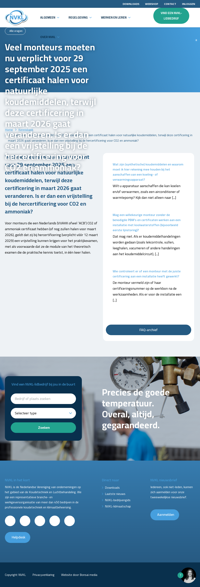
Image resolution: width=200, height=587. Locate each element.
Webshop (151, 3)
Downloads (131, 3)
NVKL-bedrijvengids (117, 500)
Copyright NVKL (15, 575)
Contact (170, 3)
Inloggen (188, 3)
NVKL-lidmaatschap (118, 506)
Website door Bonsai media (79, 575)
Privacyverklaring (43, 575)
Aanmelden (165, 514)
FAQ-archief (148, 330)
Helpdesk (18, 537)
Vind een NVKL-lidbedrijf (171, 15)
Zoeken (44, 427)
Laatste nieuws (115, 494)
